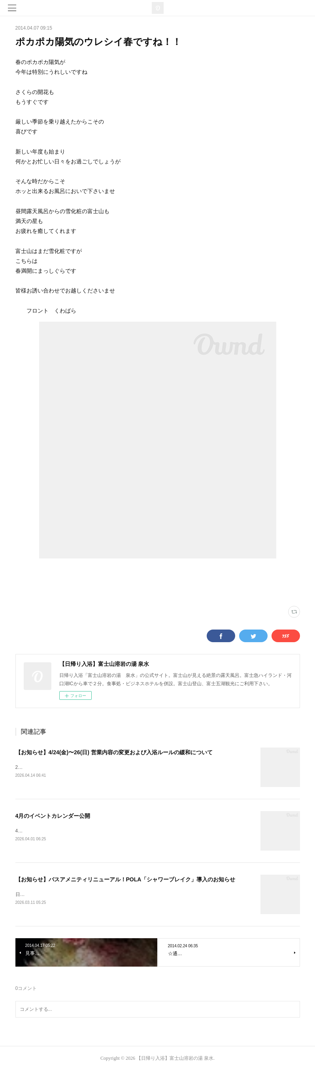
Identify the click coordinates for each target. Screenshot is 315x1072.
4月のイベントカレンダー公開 (53, 816)
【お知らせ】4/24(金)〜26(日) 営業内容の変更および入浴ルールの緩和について (114, 752)
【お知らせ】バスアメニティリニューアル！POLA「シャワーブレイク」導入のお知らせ (125, 880)
